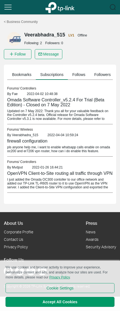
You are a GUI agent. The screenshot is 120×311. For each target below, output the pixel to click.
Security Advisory (101, 246)
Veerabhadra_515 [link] (25, 135)
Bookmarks (23, 74)
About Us (13, 223)
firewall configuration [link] (27, 141)
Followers (103, 74)
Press (91, 223)
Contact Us (13, 239)
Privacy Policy (16, 246)
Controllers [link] (28, 88)
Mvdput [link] (17, 167)
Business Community (21, 22)
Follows (79, 74)
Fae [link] (15, 94)
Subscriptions (53, 74)
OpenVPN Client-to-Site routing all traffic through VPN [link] (60, 173)
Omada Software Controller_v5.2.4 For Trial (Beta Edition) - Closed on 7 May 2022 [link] (55, 102)
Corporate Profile (18, 232)
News (90, 232)
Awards (92, 239)
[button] (8, 7)
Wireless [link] (26, 129)
